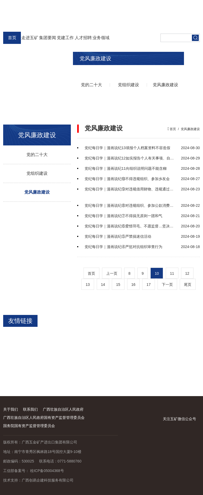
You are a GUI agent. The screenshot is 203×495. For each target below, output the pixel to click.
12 (187, 273)
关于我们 (10, 409)
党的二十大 (91, 84)
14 (103, 284)
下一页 (167, 284)
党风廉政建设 (165, 84)
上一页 (111, 273)
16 (133, 284)
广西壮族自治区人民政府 (63, 409)
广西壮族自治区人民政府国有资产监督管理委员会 (44, 417)
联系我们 (30, 409)
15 (118, 284)
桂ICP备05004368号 (47, 471)
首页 (12, 37)
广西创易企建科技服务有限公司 (47, 480)
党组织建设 (128, 84)
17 (148, 284)
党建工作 (65, 37)
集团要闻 (47, 37)
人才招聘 (83, 37)
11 (172, 273)
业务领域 (101, 37)
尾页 (187, 284)
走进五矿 (29, 37)
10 (157, 273)
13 (88, 284)
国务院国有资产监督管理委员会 (29, 426)
